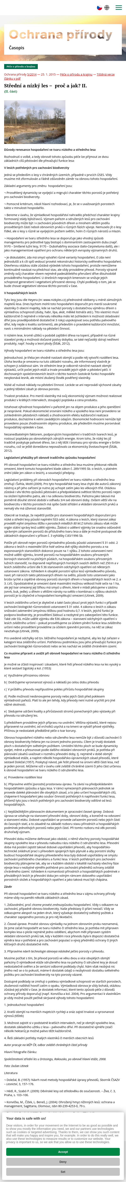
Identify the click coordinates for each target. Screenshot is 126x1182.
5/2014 (32, 74)
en (106, 7)
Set (63, 1171)
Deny (62, 1161)
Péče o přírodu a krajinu (21, 66)
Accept (63, 1152)
